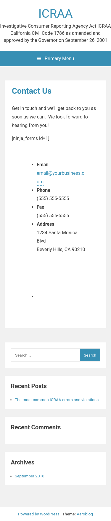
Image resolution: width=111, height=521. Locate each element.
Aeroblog (85, 514)
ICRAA (55, 13)
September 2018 (29, 476)
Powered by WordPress (39, 514)
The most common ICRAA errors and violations (57, 399)
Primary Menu (55, 58)
